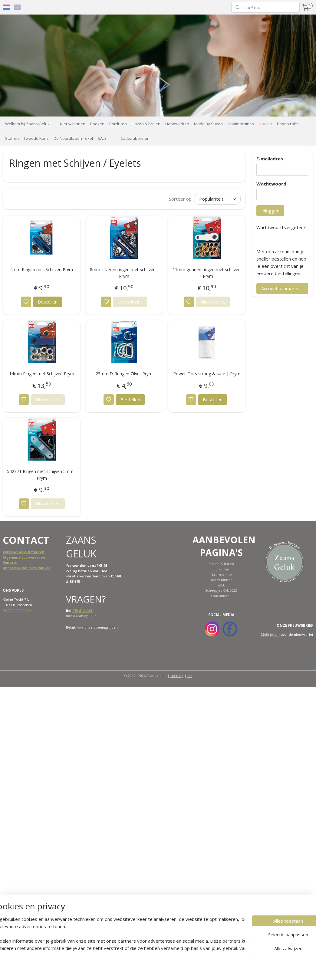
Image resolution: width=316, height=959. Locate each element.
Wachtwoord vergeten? (281, 227)
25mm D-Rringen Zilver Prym (124, 373)
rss (189, 675)
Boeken (97, 123)
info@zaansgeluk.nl (81, 615)
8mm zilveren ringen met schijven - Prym (124, 272)
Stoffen (12, 138)
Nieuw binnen (72, 123)
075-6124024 (82, 610)
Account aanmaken (280, 288)
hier (80, 627)
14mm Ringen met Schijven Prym (41, 373)
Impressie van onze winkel (26, 568)
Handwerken (177, 123)
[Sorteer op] (217, 198)
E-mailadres (269, 159)
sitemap (176, 675)
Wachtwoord (271, 184)
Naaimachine (221, 574)
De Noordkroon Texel (73, 138)
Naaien (265, 123)
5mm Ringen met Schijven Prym (41, 269)
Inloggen (270, 211)
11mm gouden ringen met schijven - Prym (207, 272)
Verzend (10, 552)
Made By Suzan (208, 123)
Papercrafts (288, 123)
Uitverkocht (130, 302)
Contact (10, 562)
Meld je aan (270, 634)
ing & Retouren (31, 552)
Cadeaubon (220, 595)
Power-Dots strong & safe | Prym (206, 373)
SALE (102, 138)
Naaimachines (241, 123)
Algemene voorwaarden (24, 557)
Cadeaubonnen (135, 138)
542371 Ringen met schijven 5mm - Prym (41, 474)
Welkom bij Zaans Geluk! (28, 123)
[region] (118, 933)
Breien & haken (221, 563)
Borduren (118, 123)
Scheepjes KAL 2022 (221, 590)
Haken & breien (146, 123)
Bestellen (48, 302)
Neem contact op (17, 610)
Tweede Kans (36, 138)
